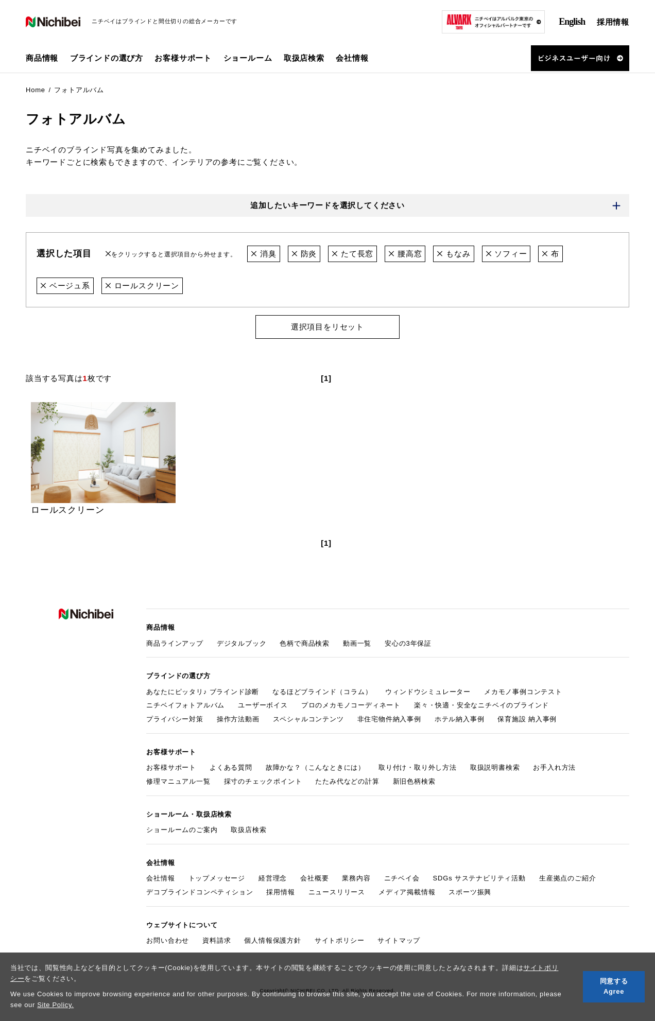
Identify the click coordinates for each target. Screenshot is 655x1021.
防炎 (304, 253)
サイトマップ (398, 940)
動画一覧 (357, 643)
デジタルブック (242, 643)
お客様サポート (171, 767)
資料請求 (216, 940)
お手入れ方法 (554, 767)
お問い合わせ (167, 940)
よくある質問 (231, 767)
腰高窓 (405, 253)
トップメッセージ (216, 878)
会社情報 (160, 878)
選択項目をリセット (327, 326)
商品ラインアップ (174, 643)
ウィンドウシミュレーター (428, 692)
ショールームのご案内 (181, 830)
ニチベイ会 (402, 878)
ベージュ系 (65, 285)
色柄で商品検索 (305, 643)
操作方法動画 (238, 719)
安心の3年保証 (408, 643)
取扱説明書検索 (495, 767)
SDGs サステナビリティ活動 (479, 878)
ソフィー (506, 253)
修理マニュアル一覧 (178, 781)
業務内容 (356, 878)
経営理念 (272, 878)
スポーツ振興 (470, 892)
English (572, 21)
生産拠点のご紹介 (567, 878)
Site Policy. (55, 1005)
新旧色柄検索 (414, 781)
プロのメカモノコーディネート (351, 705)
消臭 (263, 253)
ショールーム (247, 58)
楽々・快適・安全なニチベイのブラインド (481, 705)
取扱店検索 (304, 58)
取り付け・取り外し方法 (417, 767)
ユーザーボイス (263, 705)
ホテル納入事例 (460, 719)
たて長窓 (352, 253)
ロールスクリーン (142, 285)
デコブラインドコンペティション (199, 892)
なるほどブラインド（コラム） (322, 692)
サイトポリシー (340, 940)
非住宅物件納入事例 (389, 719)
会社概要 (314, 878)
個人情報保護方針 (272, 940)
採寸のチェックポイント (263, 781)
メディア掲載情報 (406, 892)
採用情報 (613, 22)
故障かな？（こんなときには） (315, 767)
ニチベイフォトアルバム (185, 705)
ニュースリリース (336, 892)
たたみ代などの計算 (347, 781)
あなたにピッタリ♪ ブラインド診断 (202, 692)
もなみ (453, 253)
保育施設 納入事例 (527, 719)
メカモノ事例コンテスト (523, 692)
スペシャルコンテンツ (308, 719)
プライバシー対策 (174, 719)
